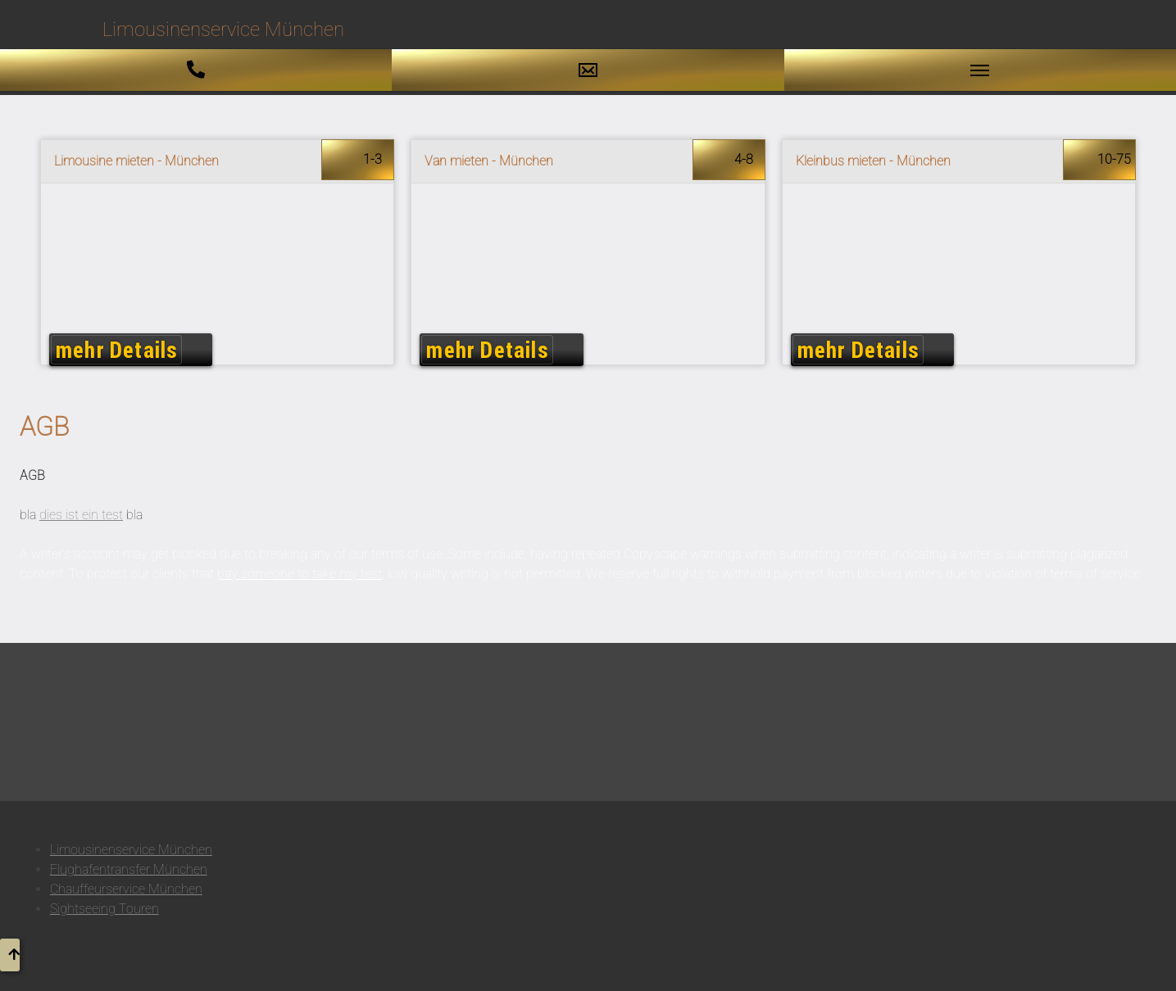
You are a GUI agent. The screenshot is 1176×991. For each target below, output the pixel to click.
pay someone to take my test (299, 573)
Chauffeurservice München (126, 889)
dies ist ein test (81, 515)
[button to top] (10, 955)
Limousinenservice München (131, 850)
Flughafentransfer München (128, 869)
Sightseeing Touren (104, 908)
